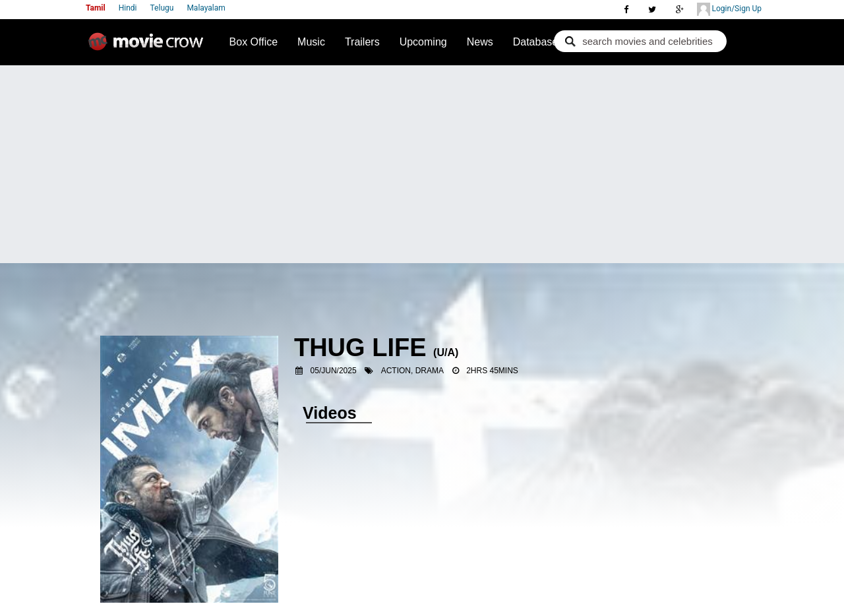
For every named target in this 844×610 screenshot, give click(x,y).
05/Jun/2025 (334, 370)
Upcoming (423, 41)
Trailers (362, 41)
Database (535, 41)
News (480, 41)
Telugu (162, 8)
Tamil (96, 8)
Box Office (253, 41)
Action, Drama (412, 370)
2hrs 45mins (492, 370)
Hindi (128, 8)
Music (311, 41)
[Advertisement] (422, 164)
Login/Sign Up (729, 9)
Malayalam (206, 8)
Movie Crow (149, 46)
